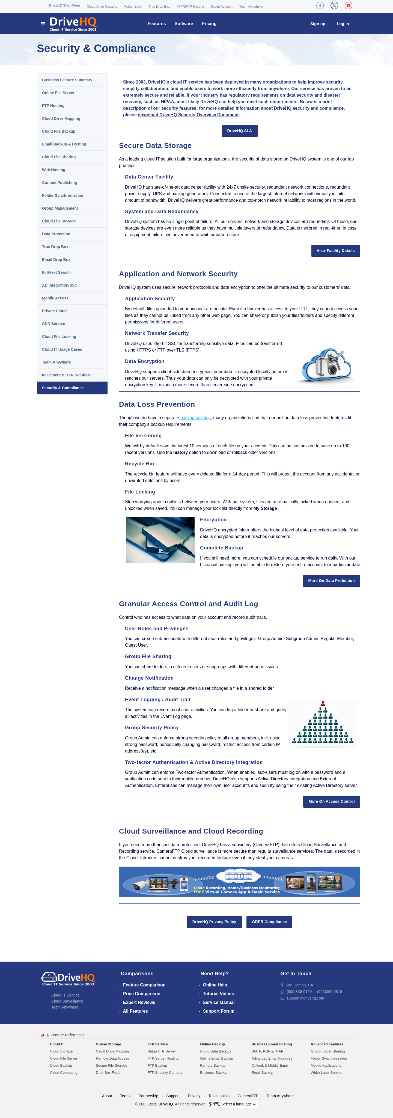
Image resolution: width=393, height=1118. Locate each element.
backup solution (195, 417)
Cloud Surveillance (67, 1001)
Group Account (222, 6)
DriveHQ (165, 1104)
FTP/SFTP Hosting (190, 6)
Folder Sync (133, 6)
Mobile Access (55, 298)
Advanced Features (327, 1044)
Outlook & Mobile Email (270, 1065)
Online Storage (108, 1044)
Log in (343, 23)
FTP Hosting (53, 105)
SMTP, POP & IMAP (268, 1051)
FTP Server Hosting (163, 1058)
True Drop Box (159, 6)
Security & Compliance (63, 388)
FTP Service (158, 1044)
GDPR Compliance (269, 922)
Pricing (209, 23)
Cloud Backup (61, 1065)
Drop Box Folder (109, 1073)
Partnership (148, 1096)
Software (184, 23)
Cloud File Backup (58, 131)
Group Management (60, 208)
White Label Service (327, 1073)
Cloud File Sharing (59, 157)
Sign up (317, 23)
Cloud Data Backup (215, 1051)
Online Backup (212, 1044)
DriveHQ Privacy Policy (214, 922)
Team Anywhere (251, 6)
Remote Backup (212, 1065)
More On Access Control (332, 801)
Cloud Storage (61, 1051)
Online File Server (58, 93)
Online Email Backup (216, 1058)
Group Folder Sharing (328, 1051)
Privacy (194, 1096)
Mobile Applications (326, 1065)
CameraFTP (248, 1096)
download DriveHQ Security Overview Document (188, 114)
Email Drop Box (56, 259)
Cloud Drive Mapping (102, 6)
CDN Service (53, 324)
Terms (125, 1096)
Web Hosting (53, 170)
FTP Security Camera (165, 1073)
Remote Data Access (112, 1058)
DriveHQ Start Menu (64, 5)
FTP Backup (157, 1065)
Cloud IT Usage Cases (62, 349)
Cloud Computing (63, 1073)
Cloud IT (57, 1044)
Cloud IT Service (65, 995)
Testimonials (219, 1096)
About (107, 1096)
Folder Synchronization (63, 195)
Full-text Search (56, 272)
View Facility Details (336, 250)
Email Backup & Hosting (64, 144)
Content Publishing (59, 182)
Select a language (232, 1104)
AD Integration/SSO (60, 285)
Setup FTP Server (162, 1051)
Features (157, 23)
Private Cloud (54, 311)
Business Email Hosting (272, 1044)
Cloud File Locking (59, 336)
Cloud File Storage (59, 221)
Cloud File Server (63, 1058)
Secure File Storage (111, 1065)
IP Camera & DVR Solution (66, 375)
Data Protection (56, 234)
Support (173, 1096)
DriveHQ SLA (239, 131)
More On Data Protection (331, 580)
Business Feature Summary (67, 80)
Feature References (68, 1035)
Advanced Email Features (272, 1058)
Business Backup (213, 1073)
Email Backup (262, 1073)
